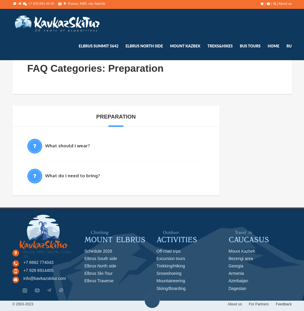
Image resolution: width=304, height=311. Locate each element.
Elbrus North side (100, 266)
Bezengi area (241, 258)
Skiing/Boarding (171, 288)
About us (285, 3)
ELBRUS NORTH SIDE (144, 46)
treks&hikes (220, 46)
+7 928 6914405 (38, 270)
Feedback (284, 304)
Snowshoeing (169, 273)
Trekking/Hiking (171, 266)
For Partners (259, 304)
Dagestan (237, 288)
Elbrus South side (100, 258)
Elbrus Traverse (99, 280)
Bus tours (250, 46)
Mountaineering (171, 280)
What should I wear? (67, 146)
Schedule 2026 (98, 251)
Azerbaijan (238, 280)
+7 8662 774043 (38, 262)
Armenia (236, 273)
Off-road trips (169, 251)
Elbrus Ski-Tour (98, 273)
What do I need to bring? (72, 175)
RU (289, 46)
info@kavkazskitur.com (44, 278)
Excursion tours (171, 258)
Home (273, 46)
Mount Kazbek (185, 46)
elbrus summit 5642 (99, 46)
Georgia (236, 266)
